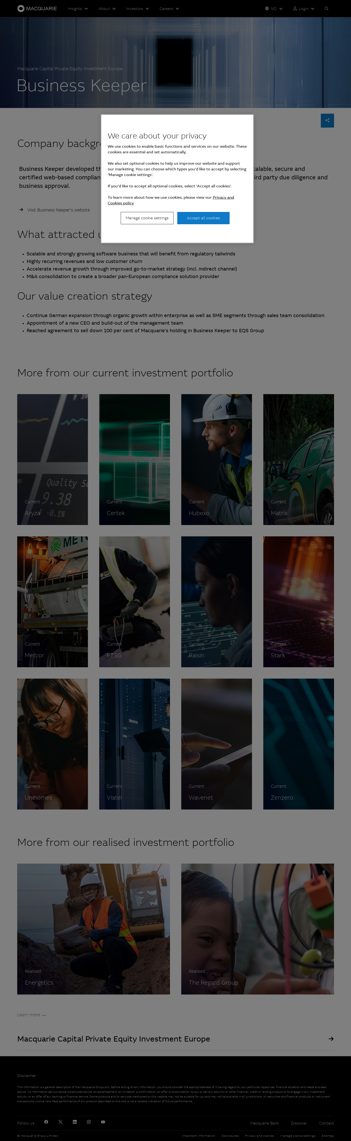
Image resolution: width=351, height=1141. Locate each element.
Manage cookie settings (147, 217)
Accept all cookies (203, 217)
